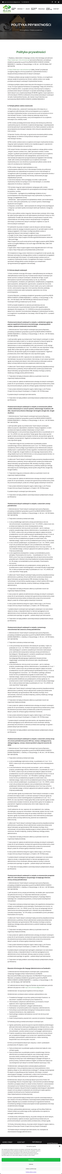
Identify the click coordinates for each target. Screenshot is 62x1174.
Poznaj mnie (14, 9)
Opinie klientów (49, 9)
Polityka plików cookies (31, 1172)
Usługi (28, 9)
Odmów (31, 1164)
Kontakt (56, 9)
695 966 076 (26, 2)
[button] (59, 1146)
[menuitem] (14, 9)
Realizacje (41, 9)
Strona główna (24, 30)
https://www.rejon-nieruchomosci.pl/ (19, 60)
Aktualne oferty (34, 9)
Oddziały (20, 9)
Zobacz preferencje (31, 1168)
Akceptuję (31, 1160)
